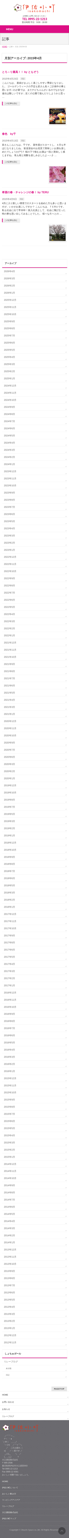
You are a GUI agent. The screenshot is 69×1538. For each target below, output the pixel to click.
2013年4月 (9, 1306)
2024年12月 (10, 385)
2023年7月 (9, 507)
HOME (5, 1395)
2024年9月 (9, 407)
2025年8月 (9, 328)
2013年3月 (9, 1314)
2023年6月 (9, 514)
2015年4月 (9, 1135)
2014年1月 (9, 1242)
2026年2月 (9, 285)
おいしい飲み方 (9, 1494)
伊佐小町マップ (9, 1518)
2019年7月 (9, 807)
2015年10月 (10, 1092)
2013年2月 (9, 1321)
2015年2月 (9, 1149)
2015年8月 (9, 1106)
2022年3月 (9, 621)
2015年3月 (9, 1142)
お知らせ (6, 1409)
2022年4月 (9, 614)
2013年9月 (9, 1271)
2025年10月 (10, 314)
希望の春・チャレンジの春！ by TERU (25, 192)
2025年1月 (9, 378)
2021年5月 (9, 692)
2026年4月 (9, 271)
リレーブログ (11, 1361)
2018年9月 (9, 857)
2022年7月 (9, 592)
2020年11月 (10, 728)
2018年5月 (9, 885)
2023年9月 (9, 492)
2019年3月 (9, 821)
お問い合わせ (8, 1402)
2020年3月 (9, 764)
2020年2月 (9, 771)
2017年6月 (9, 949)
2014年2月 (9, 1235)
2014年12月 (10, 1164)
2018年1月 (9, 907)
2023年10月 (10, 485)
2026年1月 (9, 292)
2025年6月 (9, 342)
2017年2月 (9, 978)
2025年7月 (9, 335)
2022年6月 (9, 599)
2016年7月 (9, 1028)
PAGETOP (59, 1389)
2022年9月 (9, 578)
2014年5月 (9, 1214)
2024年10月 (10, 400)
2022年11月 (10, 564)
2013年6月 (9, 1292)
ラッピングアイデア (11, 1500)
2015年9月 (9, 1099)
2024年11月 (10, 392)
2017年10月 (10, 928)
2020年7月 (9, 749)
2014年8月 (9, 1192)
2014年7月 (9, 1199)
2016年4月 (9, 1049)
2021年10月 (10, 657)
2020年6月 (9, 757)
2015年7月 (9, 1114)
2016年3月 (9, 1057)
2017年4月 (9, 964)
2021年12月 (10, 642)
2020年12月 (10, 721)
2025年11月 (10, 307)
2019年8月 (9, 799)
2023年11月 (10, 478)
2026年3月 (9, 278)
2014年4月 (9, 1221)
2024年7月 (9, 421)
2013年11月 (10, 1256)
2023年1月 (9, 550)
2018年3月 (9, 892)
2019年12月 (10, 785)
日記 (23, 79)
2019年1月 (9, 835)
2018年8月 (9, 864)
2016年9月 (9, 1014)
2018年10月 (10, 849)
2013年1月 (9, 1328)
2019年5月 (9, 814)
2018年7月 (9, 871)
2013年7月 (9, 1285)
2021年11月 (10, 649)
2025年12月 (10, 300)
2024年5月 (9, 435)
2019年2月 (9, 828)
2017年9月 (9, 935)
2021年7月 (9, 678)
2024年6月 (9, 428)
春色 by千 (9, 133)
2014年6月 (9, 1206)
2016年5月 (9, 1042)
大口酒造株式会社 (10, 1512)
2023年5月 (9, 521)
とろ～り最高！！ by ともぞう (20, 72)
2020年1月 (9, 778)
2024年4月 (9, 442)
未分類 (8, 1368)
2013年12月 (10, 1249)
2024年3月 (9, 450)
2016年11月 (10, 999)
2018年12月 (10, 842)
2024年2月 (9, 457)
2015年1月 (9, 1157)
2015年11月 (10, 1085)
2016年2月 (9, 1064)
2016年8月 (9, 1021)
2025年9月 (9, 321)
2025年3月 (9, 364)
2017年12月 (10, 914)
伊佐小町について (10, 1487)
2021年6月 (9, 685)
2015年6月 (9, 1121)
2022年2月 (9, 628)
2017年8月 (9, 942)
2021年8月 (9, 671)
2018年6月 (9, 878)
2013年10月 (10, 1264)
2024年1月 (9, 464)
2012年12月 (10, 1335)
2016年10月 (10, 1007)
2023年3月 (9, 535)
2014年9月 (9, 1185)
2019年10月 (10, 792)
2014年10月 (10, 1178)
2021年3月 (9, 707)
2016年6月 (9, 1035)
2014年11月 (10, 1171)
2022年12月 (10, 557)
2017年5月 (9, 956)
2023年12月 (10, 471)
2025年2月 (9, 371)
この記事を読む (11, 103)
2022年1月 (9, 635)
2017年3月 (9, 971)
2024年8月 (9, 414)
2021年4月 (9, 700)
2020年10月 (10, 735)
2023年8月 (9, 499)
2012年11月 (10, 1342)
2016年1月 (9, 1071)
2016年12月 (10, 992)
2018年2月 (9, 899)
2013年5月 (9, 1299)
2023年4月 (9, 528)
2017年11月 (10, 921)
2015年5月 (9, 1128)
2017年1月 (9, 985)
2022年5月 (9, 607)
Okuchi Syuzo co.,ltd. (30, 1530)
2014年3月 (9, 1228)
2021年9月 (9, 664)
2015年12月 (10, 1078)
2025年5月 (9, 350)
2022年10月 (10, 571)
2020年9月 (9, 742)
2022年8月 (9, 585)
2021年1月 (9, 714)
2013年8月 (9, 1278)
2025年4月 (9, 357)
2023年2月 (9, 542)
